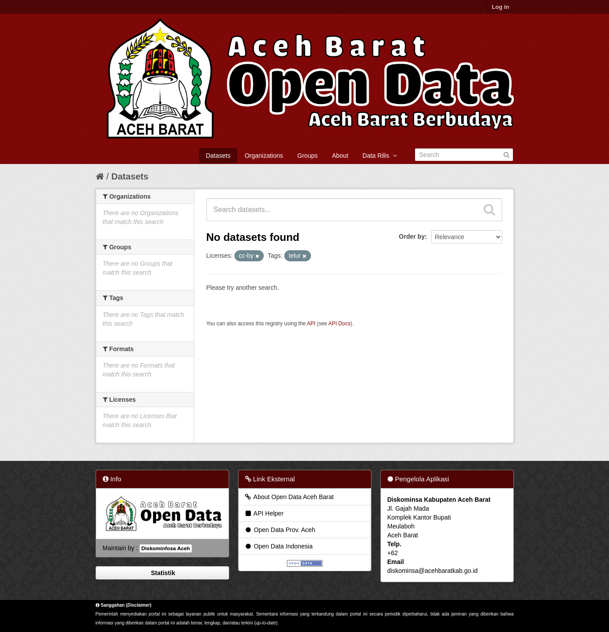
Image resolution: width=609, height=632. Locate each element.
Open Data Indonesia (278, 546)
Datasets (218, 155)
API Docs (339, 323)
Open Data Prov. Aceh (279, 529)
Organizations (264, 155)
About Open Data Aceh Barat (289, 496)
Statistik (162, 572)
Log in (500, 7)
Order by (412, 236)
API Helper (264, 513)
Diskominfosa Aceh (165, 548)
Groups (307, 155)
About (340, 155)
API (311, 323)
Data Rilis (380, 155)
